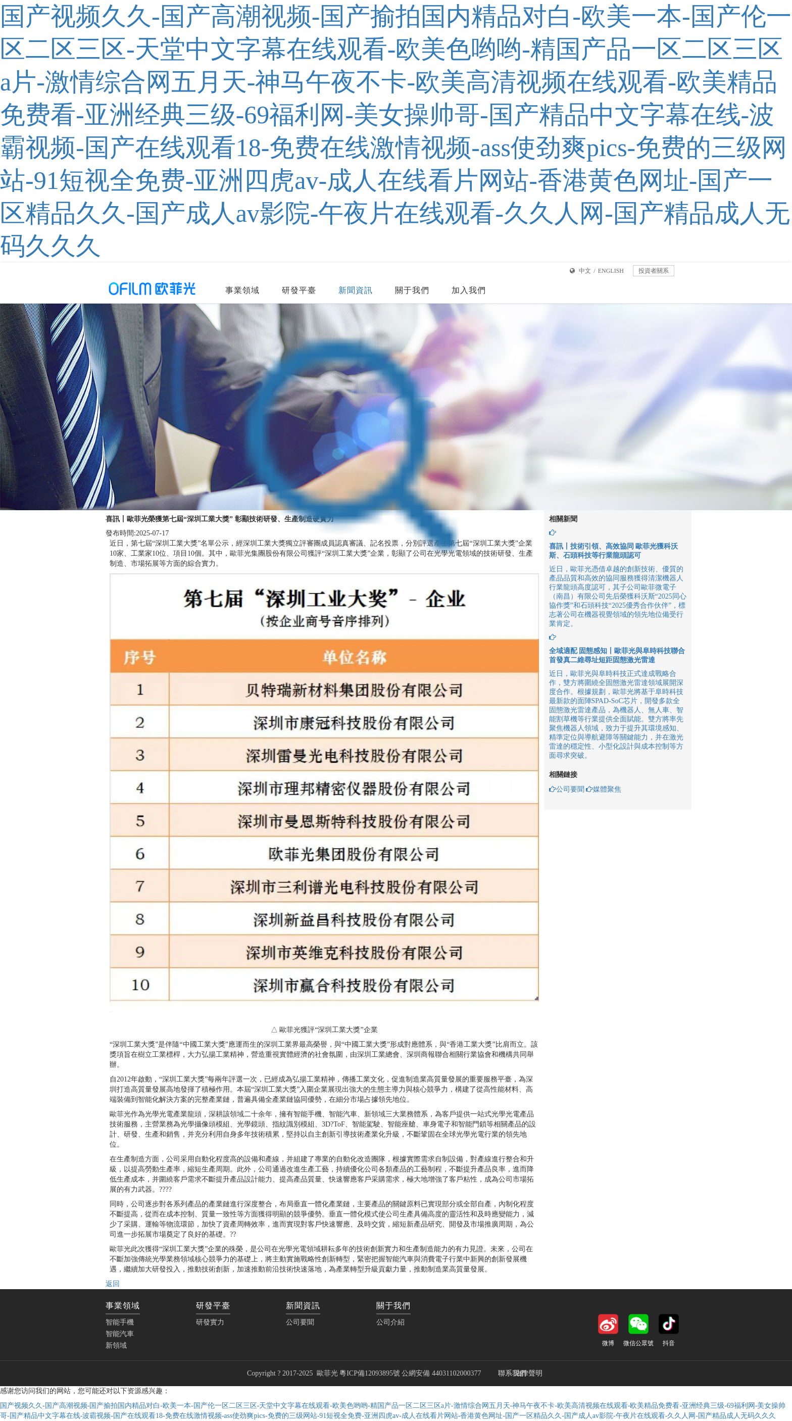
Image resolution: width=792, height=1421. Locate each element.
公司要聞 (566, 789)
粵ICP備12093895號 (369, 1373)
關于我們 (412, 290)
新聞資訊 (355, 290)
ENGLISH (611, 270)
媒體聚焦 (603, 789)
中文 (585, 270)
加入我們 (469, 290)
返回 (113, 1284)
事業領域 (242, 290)
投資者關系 (653, 270)
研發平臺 (299, 290)
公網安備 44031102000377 (442, 1373)
